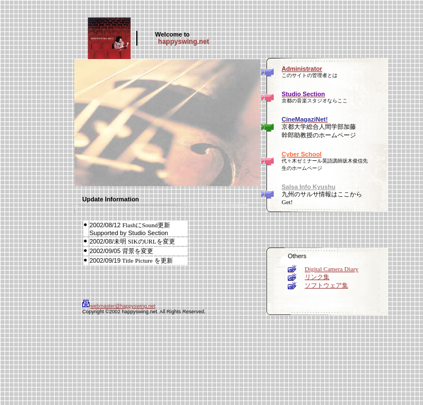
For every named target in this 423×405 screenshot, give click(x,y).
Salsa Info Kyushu (308, 186)
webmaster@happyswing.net (118, 306)
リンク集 (317, 276)
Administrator (302, 68)
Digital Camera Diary (331, 269)
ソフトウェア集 (326, 285)
